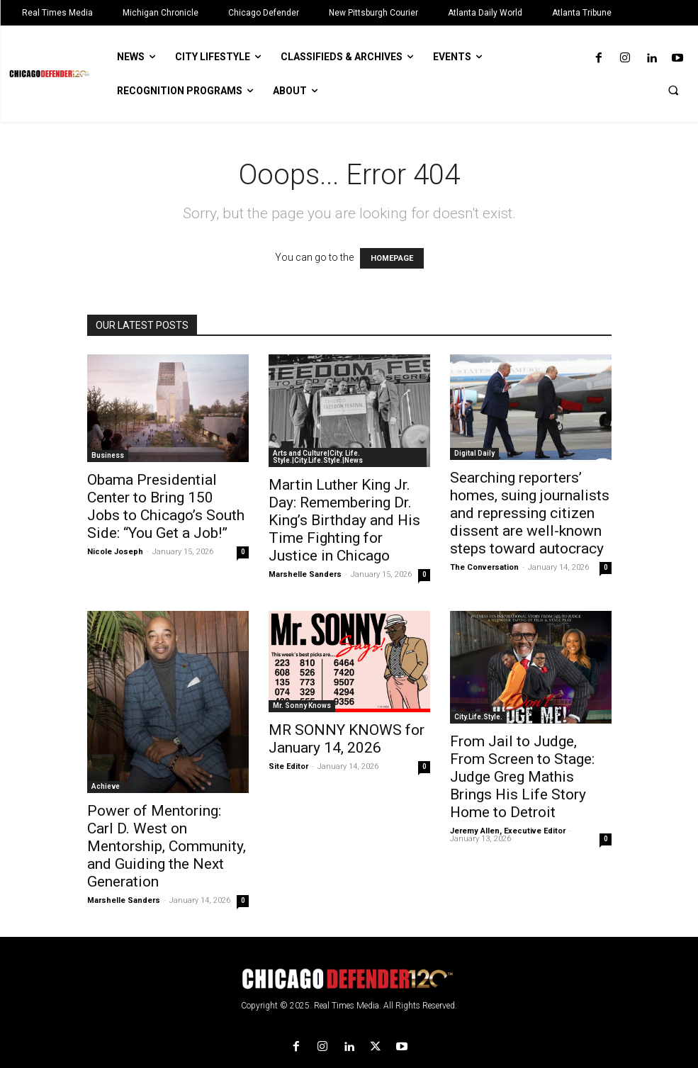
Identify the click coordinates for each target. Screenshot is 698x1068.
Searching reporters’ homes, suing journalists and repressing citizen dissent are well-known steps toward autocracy (529, 513)
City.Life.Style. (478, 717)
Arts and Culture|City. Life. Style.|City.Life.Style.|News (318, 456)
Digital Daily (474, 453)
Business (107, 455)
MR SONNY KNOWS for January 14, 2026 (346, 738)
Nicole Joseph (115, 551)
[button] (673, 90)
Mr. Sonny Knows (302, 705)
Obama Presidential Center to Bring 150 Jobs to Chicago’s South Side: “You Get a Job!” (165, 506)
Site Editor (288, 766)
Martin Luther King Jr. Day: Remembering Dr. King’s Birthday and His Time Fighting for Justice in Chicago (344, 520)
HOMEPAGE (392, 258)
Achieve (105, 786)
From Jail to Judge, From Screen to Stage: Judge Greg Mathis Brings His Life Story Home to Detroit (522, 777)
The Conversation (484, 567)
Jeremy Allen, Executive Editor (507, 831)
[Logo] (349, 979)
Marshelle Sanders (305, 574)
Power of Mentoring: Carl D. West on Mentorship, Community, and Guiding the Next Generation (166, 846)
